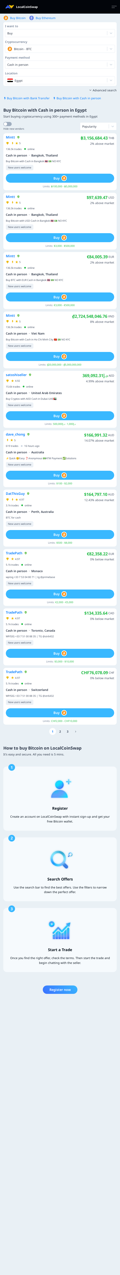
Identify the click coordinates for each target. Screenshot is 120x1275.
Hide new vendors (13, 129)
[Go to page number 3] (67, 731)
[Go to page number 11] (76, 731)
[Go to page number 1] (52, 731)
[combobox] (7, 48)
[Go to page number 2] (60, 731)
